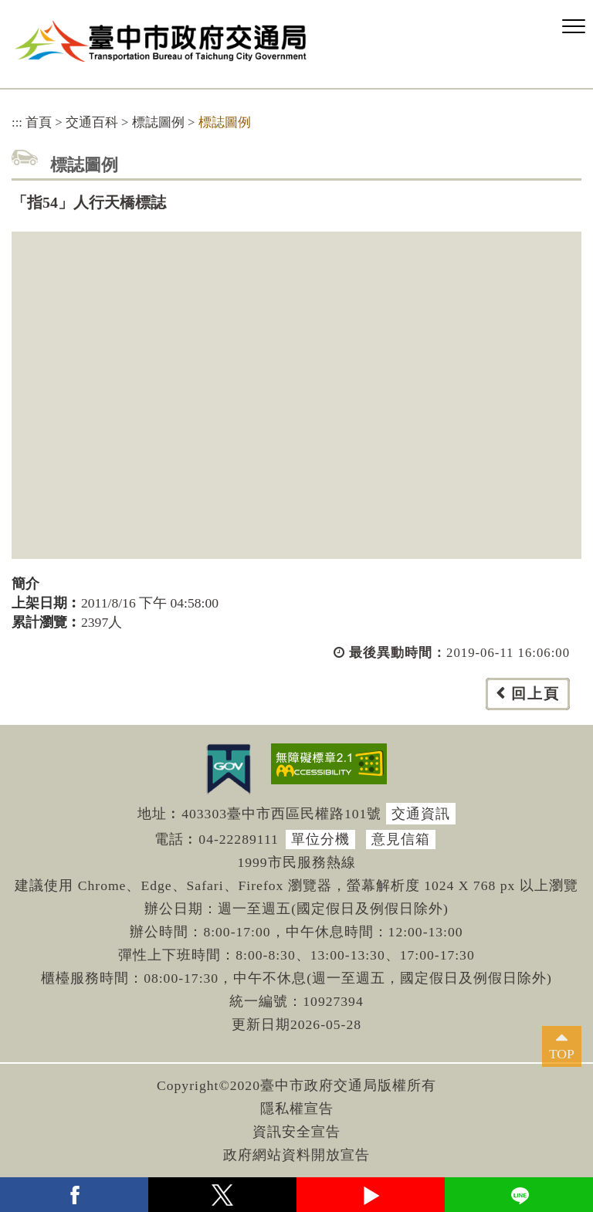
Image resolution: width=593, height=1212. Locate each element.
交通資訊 (420, 813)
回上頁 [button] (535, 694)
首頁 (38, 122)
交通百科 (92, 122)
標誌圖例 (158, 122)
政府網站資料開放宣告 (296, 1155)
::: (17, 122)
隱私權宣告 (297, 1108)
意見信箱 (400, 839)
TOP (561, 1053)
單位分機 (320, 839)
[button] (573, 27)
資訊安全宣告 (296, 1131)
